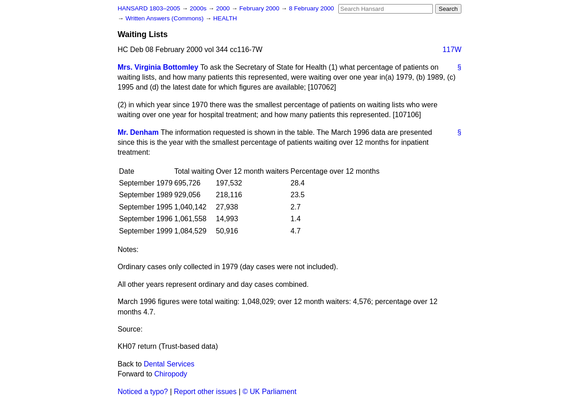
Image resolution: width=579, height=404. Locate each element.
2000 (224, 8)
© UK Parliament (269, 391)
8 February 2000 (311, 8)
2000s (199, 8)
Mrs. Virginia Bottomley (158, 67)
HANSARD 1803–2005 (149, 8)
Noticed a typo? (143, 391)
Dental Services (169, 364)
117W (451, 49)
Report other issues (205, 391)
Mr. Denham (138, 132)
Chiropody (170, 374)
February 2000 (260, 8)
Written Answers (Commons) (165, 18)
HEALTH (225, 18)
